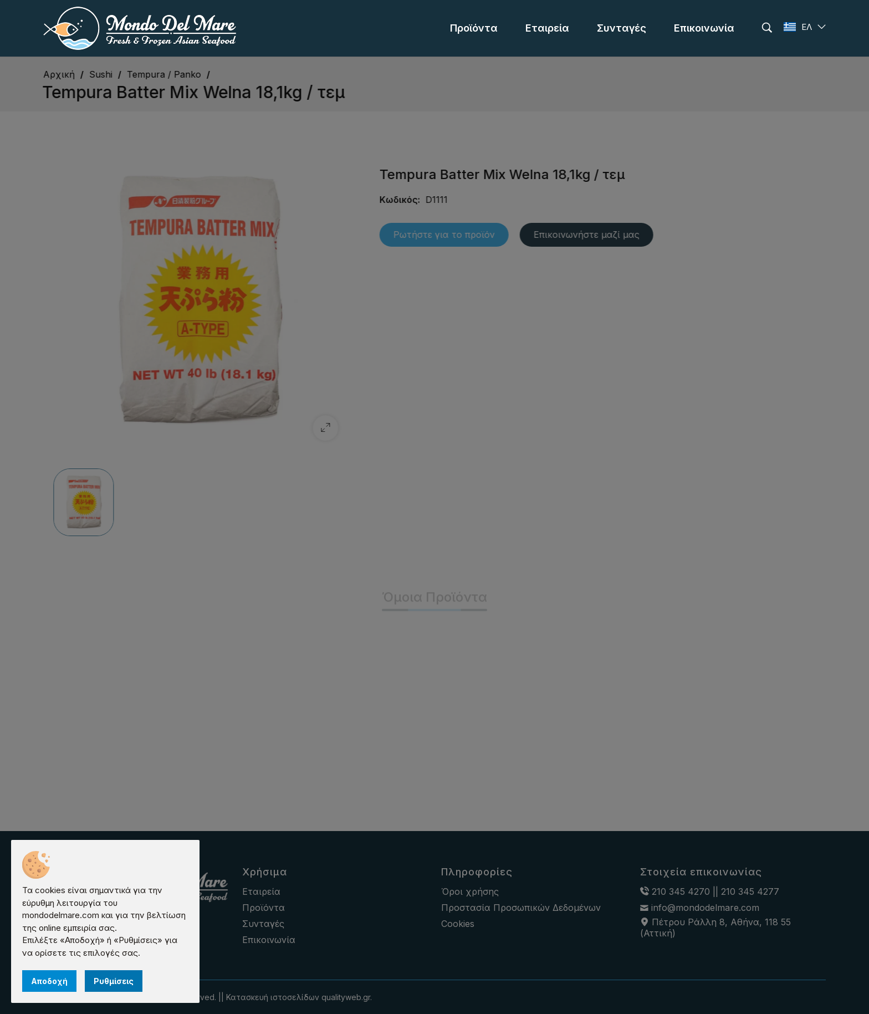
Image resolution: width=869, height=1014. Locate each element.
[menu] (474, 28)
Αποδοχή (49, 981)
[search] (767, 27)
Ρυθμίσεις (114, 981)
